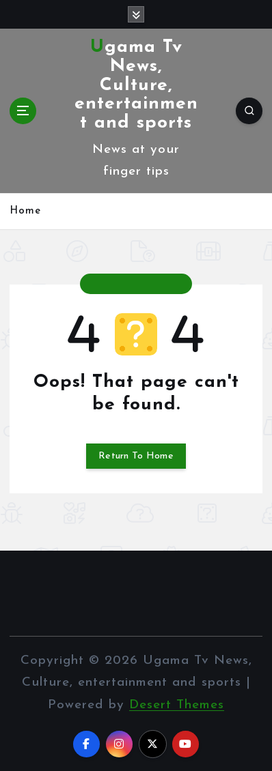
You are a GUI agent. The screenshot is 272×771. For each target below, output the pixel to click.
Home (25, 211)
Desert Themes (176, 705)
